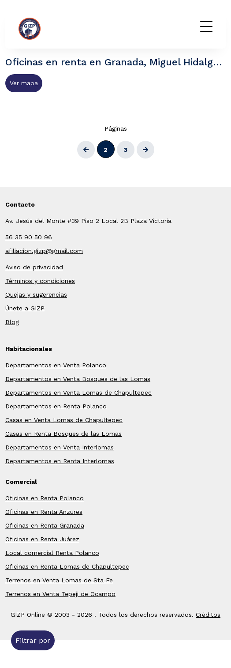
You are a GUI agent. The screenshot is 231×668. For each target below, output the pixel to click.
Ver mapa (24, 83)
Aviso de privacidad (34, 267)
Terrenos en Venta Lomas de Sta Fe (59, 580)
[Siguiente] (145, 150)
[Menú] (206, 26)
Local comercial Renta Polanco (52, 552)
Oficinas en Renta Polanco (44, 498)
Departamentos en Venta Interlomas (59, 447)
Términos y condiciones (40, 280)
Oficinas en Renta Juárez (42, 539)
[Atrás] (86, 150)
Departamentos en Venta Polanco (55, 365)
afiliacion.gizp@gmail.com (44, 250)
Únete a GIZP (25, 308)
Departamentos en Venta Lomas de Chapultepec (78, 392)
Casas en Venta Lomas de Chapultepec (64, 419)
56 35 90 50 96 (28, 237)
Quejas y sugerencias (36, 294)
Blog (12, 321)
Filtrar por (32, 640)
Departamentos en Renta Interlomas (59, 460)
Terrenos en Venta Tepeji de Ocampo (60, 593)
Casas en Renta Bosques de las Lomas (63, 433)
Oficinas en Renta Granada (44, 525)
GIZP (43, 29)
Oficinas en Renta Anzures (43, 511)
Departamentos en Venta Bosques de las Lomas (77, 378)
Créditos (208, 614)
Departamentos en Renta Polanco (56, 406)
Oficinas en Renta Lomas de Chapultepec (67, 566)
